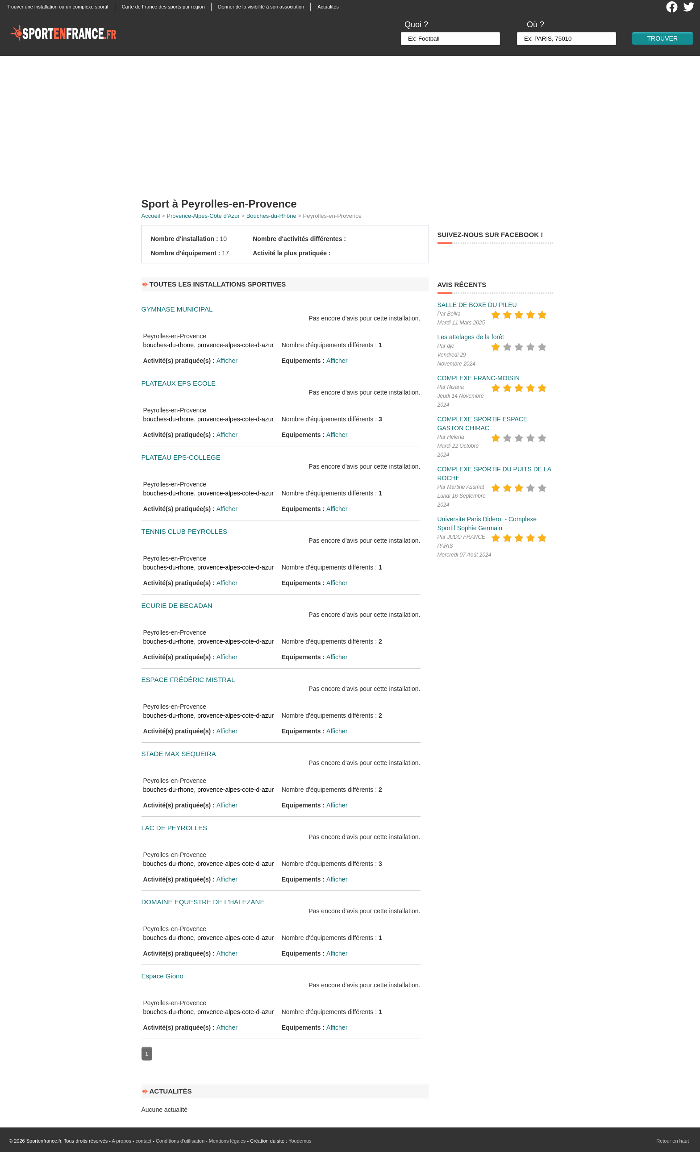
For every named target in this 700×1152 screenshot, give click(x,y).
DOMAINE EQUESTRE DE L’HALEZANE (203, 902)
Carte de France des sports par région (163, 6)
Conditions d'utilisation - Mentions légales (201, 1141)
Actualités (328, 6)
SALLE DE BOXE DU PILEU (477, 304)
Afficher (227, 360)
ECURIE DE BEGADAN (177, 605)
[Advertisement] (350, 122)
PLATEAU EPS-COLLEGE (181, 457)
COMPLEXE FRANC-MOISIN (479, 378)
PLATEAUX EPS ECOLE (179, 383)
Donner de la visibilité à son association (261, 6)
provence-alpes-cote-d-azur (235, 345)
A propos (121, 1141)
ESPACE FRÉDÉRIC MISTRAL (188, 679)
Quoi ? (416, 24)
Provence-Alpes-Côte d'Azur (203, 215)
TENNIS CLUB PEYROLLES (185, 531)
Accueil (151, 215)
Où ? (535, 24)
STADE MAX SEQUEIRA (179, 753)
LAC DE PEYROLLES (175, 828)
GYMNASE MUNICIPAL (177, 309)
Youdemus (300, 1141)
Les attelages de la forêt (471, 337)
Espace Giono (162, 976)
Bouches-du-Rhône (271, 215)
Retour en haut (672, 1141)
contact (143, 1141)
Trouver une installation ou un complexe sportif (57, 6)
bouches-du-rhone (168, 345)
